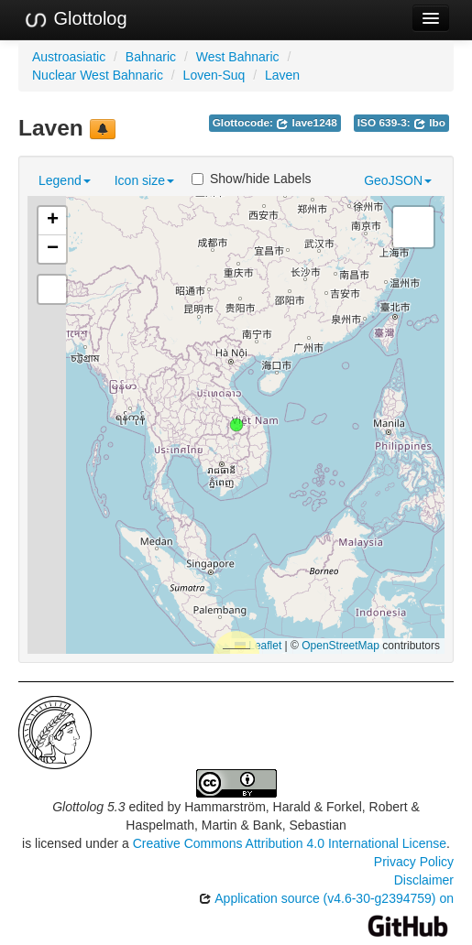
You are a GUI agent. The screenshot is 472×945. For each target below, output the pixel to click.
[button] (236, 425)
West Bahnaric (238, 56)
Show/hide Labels (252, 178)
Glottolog (75, 19)
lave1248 (306, 122)
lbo (429, 122)
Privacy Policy (414, 861)
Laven (282, 75)
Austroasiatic (68, 56)
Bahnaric (151, 56)
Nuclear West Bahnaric (97, 75)
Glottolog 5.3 (88, 806)
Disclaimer (424, 880)
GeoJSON (398, 180)
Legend (64, 180)
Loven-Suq (214, 75)
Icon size (144, 180)
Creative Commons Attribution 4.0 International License (289, 843)
